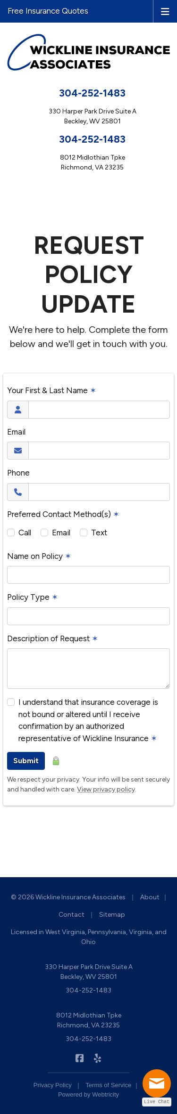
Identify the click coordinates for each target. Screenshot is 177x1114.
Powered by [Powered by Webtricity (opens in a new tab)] (88, 1094)
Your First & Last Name (51, 390)
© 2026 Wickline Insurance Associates (68, 897)
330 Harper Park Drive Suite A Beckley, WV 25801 (89, 972)
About (150, 897)
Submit (26, 760)
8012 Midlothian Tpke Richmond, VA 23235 (88, 1020)
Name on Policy (39, 556)
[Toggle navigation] (165, 11)
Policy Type (32, 597)
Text (99, 532)
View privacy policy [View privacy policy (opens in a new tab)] (106, 789)
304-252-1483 (92, 93)
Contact (71, 915)
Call (24, 532)
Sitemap (112, 915)
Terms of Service (108, 1085)
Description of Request (52, 638)
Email (16, 431)
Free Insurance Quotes (48, 11)
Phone (18, 472)
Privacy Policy (53, 1085)
